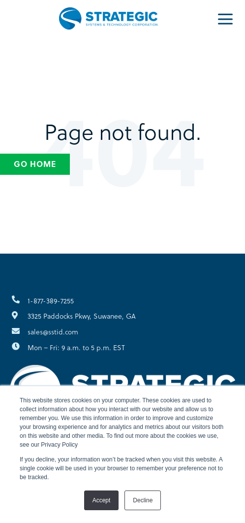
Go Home (35, 163)
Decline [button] (143, 500)
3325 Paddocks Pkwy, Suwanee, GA (82, 316)
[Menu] (225, 18)
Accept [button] (101, 500)
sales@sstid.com (53, 332)
